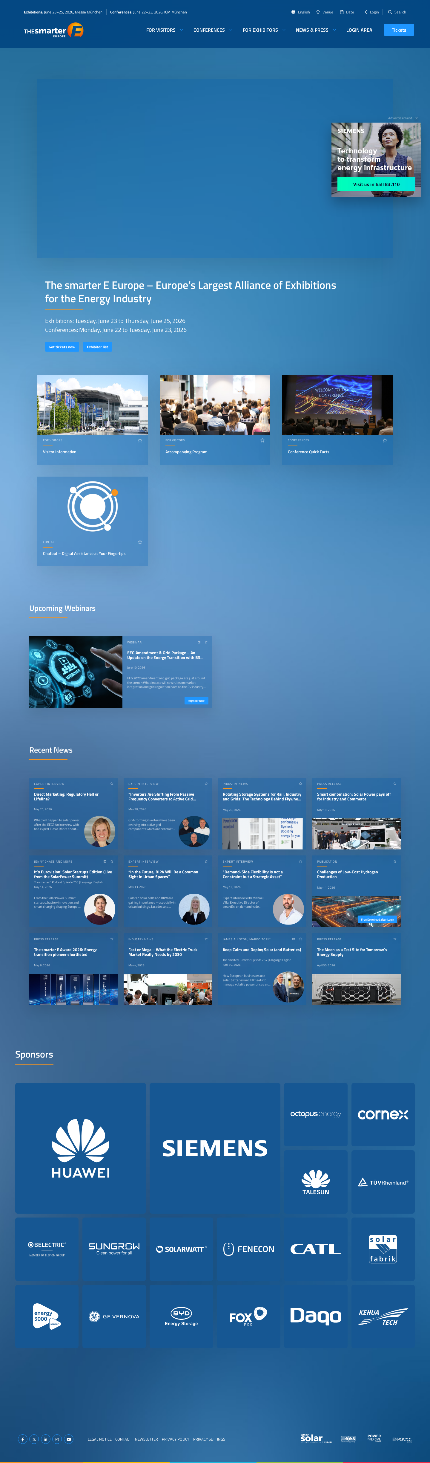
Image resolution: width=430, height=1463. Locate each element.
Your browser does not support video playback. (215, 168)
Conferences (209, 29)
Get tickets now (62, 347)
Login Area (359, 29)
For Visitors (161, 29)
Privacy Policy (175, 1439)
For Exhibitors (260, 29)
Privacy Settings (209, 1439)
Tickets (399, 29)
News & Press (312, 29)
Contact (123, 1439)
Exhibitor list (97, 347)
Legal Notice (100, 1439)
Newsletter (146, 1439)
